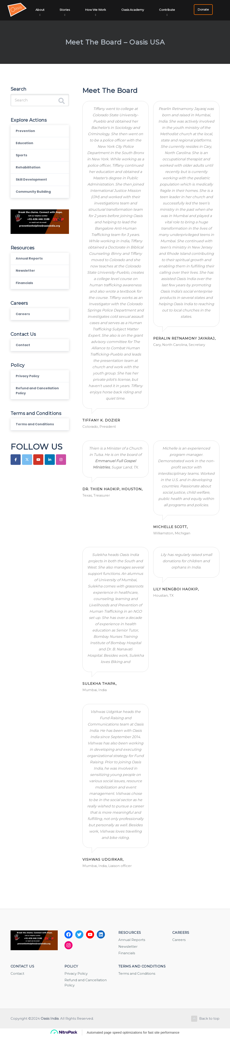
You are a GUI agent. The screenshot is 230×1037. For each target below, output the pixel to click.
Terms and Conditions (37, 443)
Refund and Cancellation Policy (35, 408)
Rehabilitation (30, 173)
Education (26, 146)
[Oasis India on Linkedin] (50, 480)
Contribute (167, 9)
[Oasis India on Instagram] (61, 480)
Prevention (26, 133)
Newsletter (26, 281)
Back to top (204, 1019)
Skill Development (33, 187)
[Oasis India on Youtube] (38, 480)
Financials (26, 295)
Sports (22, 160)
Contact (24, 360)
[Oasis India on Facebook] (16, 480)
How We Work (97, 9)
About (42, 9)
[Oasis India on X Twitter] (27, 480)
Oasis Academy (133, 9)
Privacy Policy (29, 392)
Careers (23, 327)
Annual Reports (31, 268)
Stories (67, 9)
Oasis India (50, 1019)
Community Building (36, 200)
